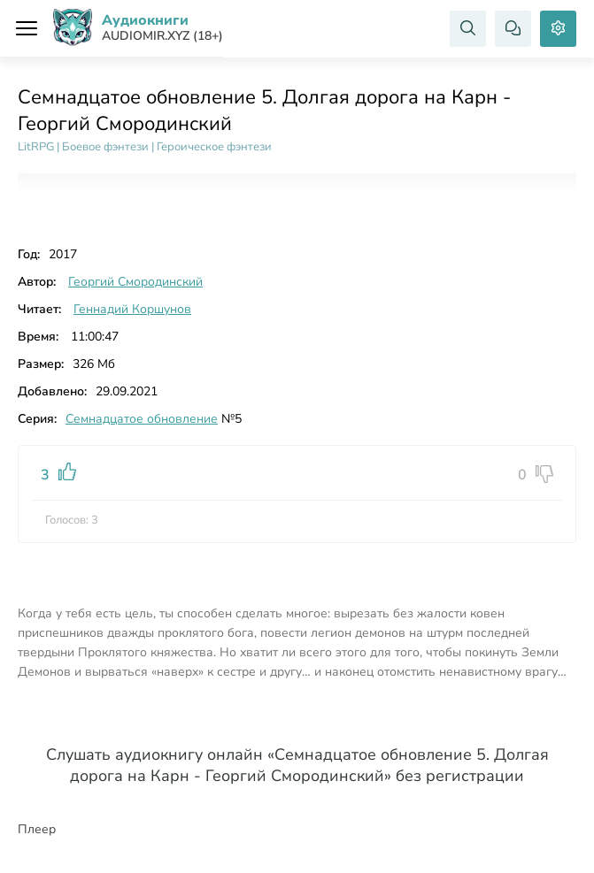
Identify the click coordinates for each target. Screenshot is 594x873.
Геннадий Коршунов (132, 309)
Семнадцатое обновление (142, 418)
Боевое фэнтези (105, 147)
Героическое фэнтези (214, 147)
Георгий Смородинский (135, 281)
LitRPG (36, 147)
